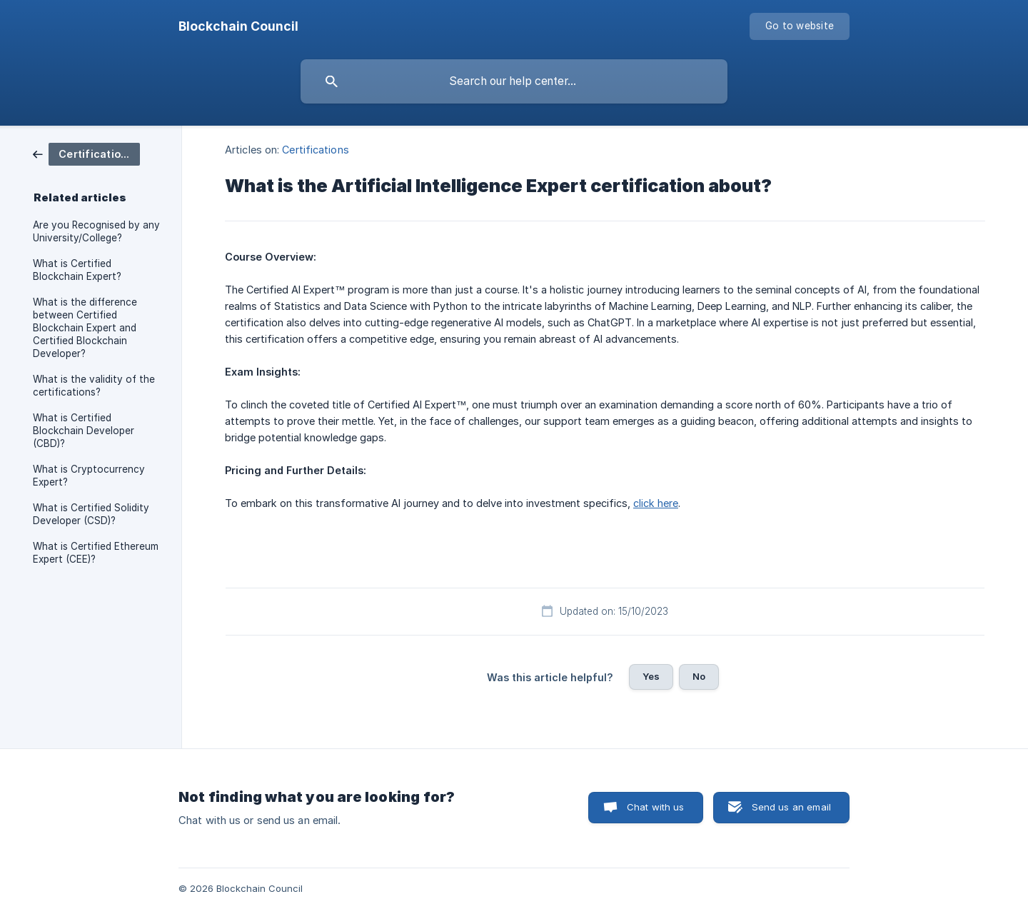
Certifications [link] (315, 150)
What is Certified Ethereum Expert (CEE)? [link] (95, 553)
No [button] (698, 676)
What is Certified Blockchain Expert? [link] (77, 270)
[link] (86, 153)
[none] (238, 26)
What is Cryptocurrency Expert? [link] (89, 475)
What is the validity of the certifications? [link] (94, 385)
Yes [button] (651, 676)
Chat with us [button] (656, 807)
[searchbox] (514, 81)
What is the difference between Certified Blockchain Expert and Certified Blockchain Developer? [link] (85, 327)
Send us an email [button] (791, 807)
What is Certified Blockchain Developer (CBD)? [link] (83, 430)
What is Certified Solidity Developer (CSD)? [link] (91, 514)
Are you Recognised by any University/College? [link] (96, 231)
